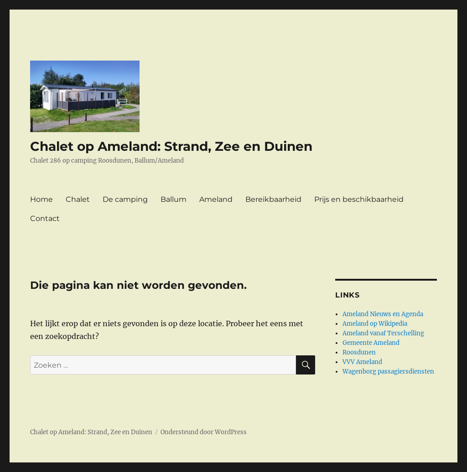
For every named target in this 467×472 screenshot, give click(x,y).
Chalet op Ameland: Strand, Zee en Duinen (171, 146)
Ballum (174, 199)
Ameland (216, 199)
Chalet (78, 199)
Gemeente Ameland (371, 343)
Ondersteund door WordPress (204, 432)
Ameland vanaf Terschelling (383, 333)
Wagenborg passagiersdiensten (388, 371)
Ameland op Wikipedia (374, 324)
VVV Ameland (362, 362)
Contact (45, 218)
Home (41, 199)
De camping (125, 199)
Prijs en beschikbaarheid (359, 199)
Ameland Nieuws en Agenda (382, 314)
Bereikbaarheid (273, 199)
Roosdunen (359, 352)
